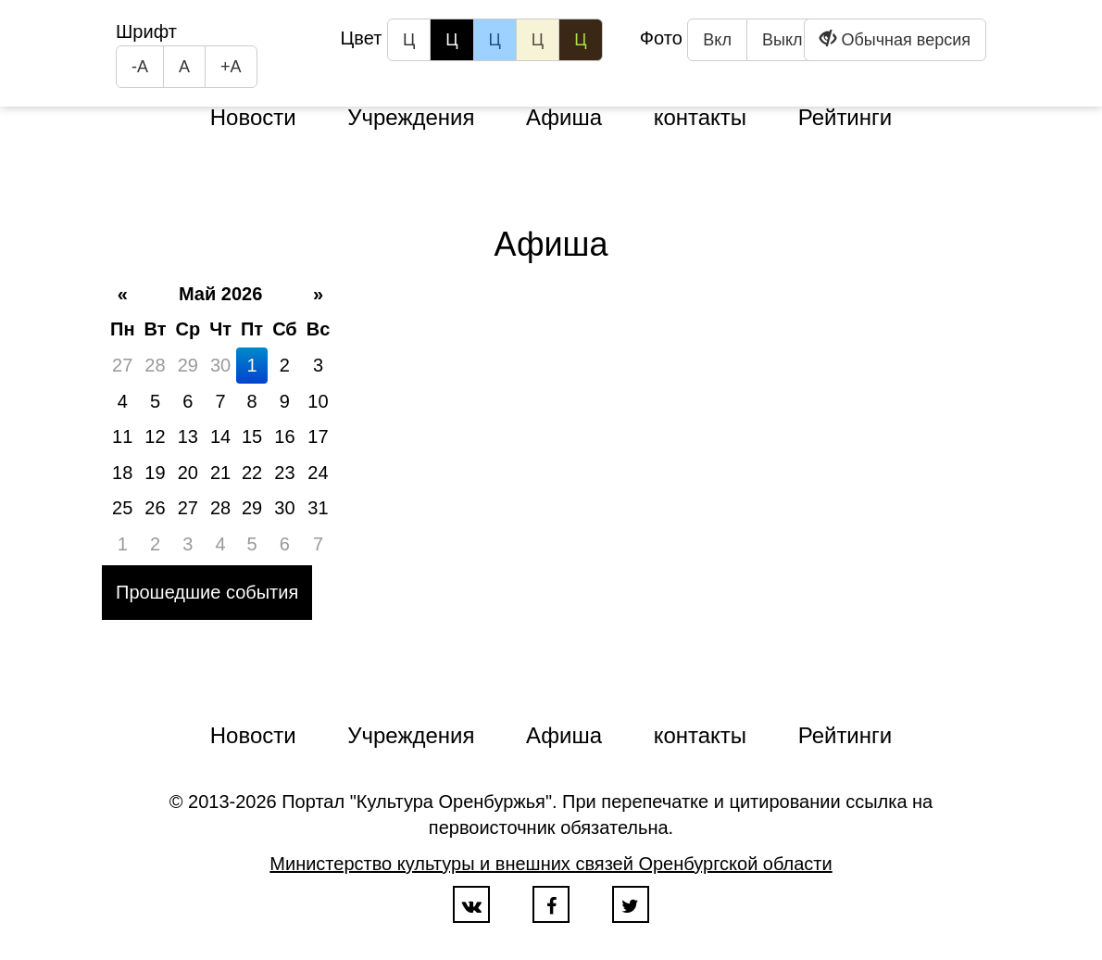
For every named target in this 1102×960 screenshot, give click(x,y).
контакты (700, 117)
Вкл (717, 40)
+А (231, 66)
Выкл (782, 40)
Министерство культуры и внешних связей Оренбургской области (550, 863)
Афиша (564, 117)
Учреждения (410, 117)
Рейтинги (845, 117)
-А (139, 66)
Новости (253, 117)
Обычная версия (895, 39)
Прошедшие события (207, 592)
